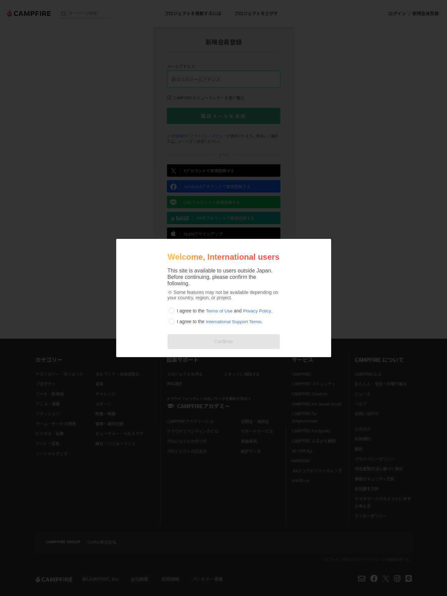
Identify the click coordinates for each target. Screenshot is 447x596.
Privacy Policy (258, 310)
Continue (223, 341)
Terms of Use (219, 310)
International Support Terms (235, 321)
